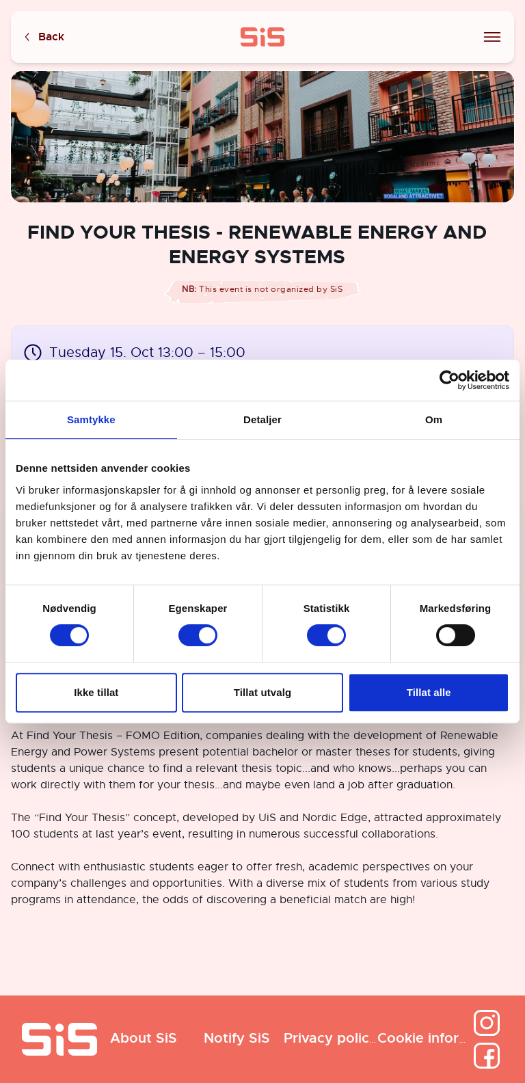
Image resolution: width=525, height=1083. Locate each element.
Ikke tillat (96, 692)
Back (43, 37)
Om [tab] (433, 419)
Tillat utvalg (262, 692)
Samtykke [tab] (91, 419)
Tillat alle (429, 692)
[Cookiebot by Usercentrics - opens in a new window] (449, 380)
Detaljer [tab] (262, 419)
